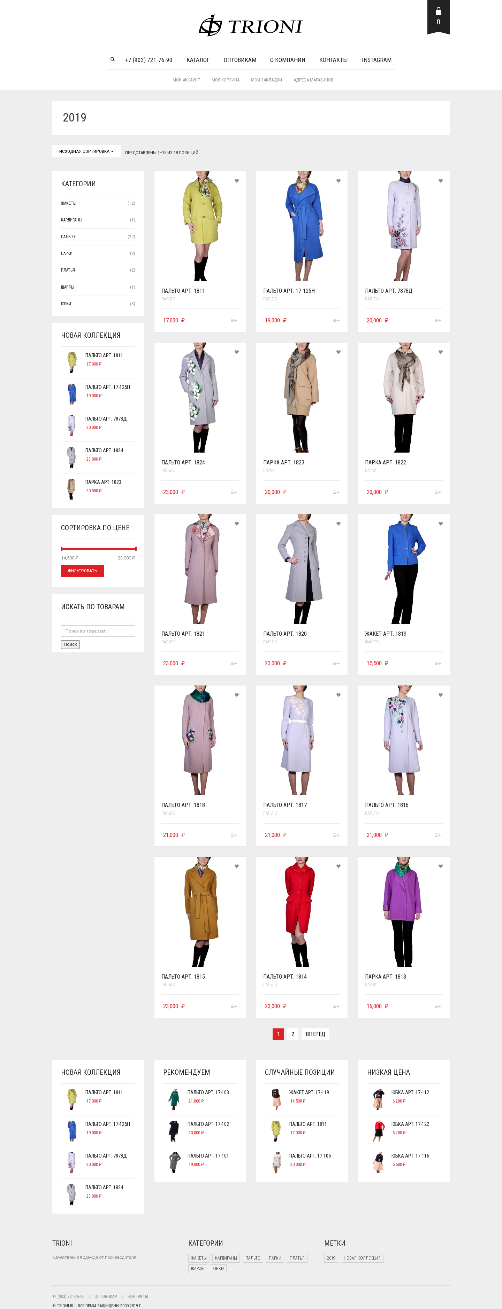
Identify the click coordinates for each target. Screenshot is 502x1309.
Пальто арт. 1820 (285, 633)
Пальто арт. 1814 (285, 976)
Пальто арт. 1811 (183, 291)
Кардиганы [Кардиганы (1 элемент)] (226, 1258)
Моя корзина (225, 80)
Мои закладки (266, 80)
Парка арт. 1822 (385, 462)
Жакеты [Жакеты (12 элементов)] (199, 1258)
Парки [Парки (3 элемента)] (275, 1258)
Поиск (70, 644)
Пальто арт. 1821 (183, 633)
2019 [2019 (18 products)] (331, 1258)
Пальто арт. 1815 (183, 976)
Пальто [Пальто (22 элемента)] (252, 1258)
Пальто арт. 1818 (183, 805)
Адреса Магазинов (313, 80)
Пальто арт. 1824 (183, 462)
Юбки (66, 303)
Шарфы (67, 287)
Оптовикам (240, 59)
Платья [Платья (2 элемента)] (297, 1258)
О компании (287, 59)
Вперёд (315, 1034)
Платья (68, 270)
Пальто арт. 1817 (285, 805)
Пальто (168, 299)
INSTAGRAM (376, 59)
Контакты (333, 59)
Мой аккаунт (186, 80)
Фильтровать (82, 570)
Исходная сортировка (86, 151)
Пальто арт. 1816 (387, 805)
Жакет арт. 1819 (385, 633)
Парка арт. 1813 (385, 976)
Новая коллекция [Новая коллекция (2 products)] (362, 1258)
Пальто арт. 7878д (388, 291)
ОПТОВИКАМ (105, 1296)
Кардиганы (71, 220)
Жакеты (372, 642)
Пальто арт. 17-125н (289, 291)
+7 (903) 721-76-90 (149, 59)
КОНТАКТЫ (138, 1296)
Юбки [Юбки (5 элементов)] (218, 1268)
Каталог (198, 59)
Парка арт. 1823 (283, 462)
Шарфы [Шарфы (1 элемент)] (197, 1268)
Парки (269, 470)
